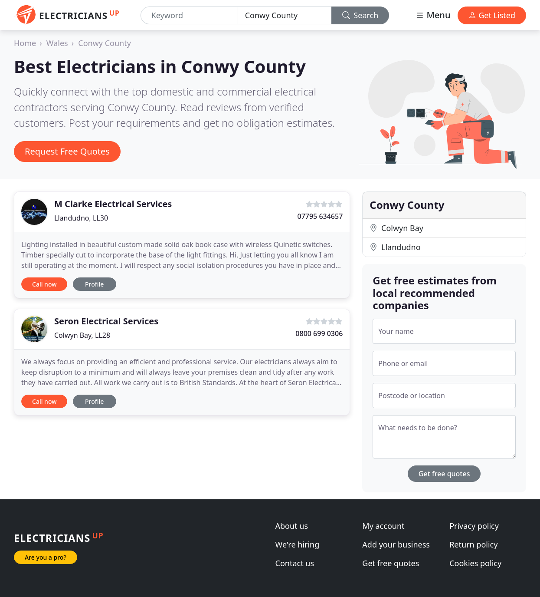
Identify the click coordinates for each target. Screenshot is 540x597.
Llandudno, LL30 (81, 218)
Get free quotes (444, 473)
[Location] (285, 15)
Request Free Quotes (67, 151)
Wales (57, 43)
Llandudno (395, 247)
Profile (94, 284)
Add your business (396, 544)
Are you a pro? (45, 557)
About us (291, 526)
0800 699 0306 (319, 333)
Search (360, 15)
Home (25, 43)
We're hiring (297, 544)
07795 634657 (320, 216)
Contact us (294, 563)
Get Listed (491, 15)
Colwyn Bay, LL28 (82, 335)
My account (383, 526)
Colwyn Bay (396, 228)
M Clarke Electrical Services (113, 204)
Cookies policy (475, 563)
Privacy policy (474, 526)
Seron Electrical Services (106, 321)
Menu (433, 15)
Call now (44, 284)
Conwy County (104, 43)
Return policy (473, 544)
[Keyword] (189, 15)
